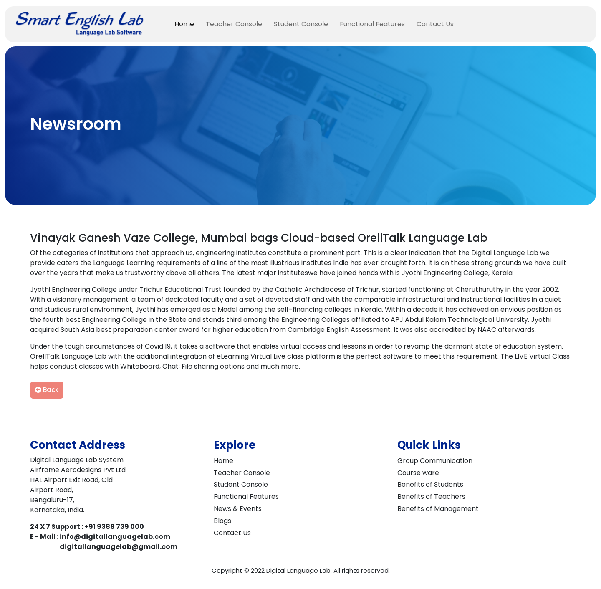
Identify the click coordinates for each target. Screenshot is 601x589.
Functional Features (372, 24)
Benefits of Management (438, 508)
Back (46, 389)
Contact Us (435, 24)
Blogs (222, 521)
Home (184, 24)
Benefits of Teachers (431, 496)
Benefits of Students (430, 484)
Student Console (301, 24)
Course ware (418, 473)
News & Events (238, 508)
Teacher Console (234, 24)
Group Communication (434, 460)
